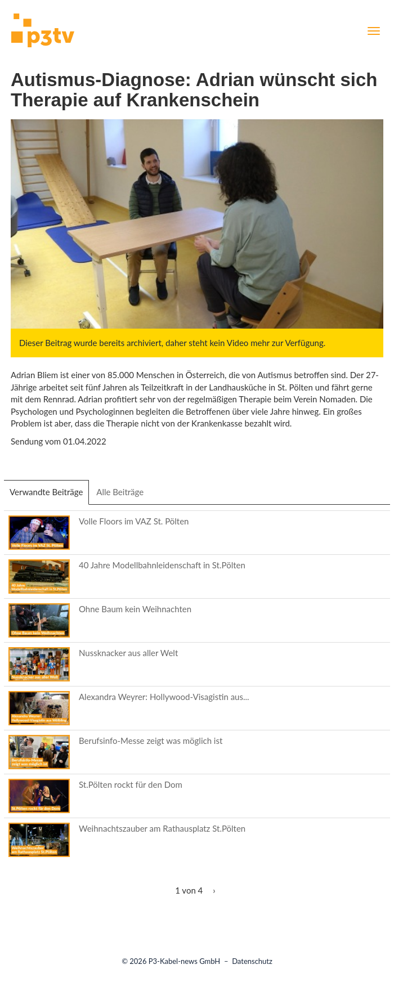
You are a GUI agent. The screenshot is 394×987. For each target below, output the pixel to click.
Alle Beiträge (120, 492)
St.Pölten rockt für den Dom (130, 784)
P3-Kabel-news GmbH (185, 961)
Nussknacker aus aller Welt (128, 653)
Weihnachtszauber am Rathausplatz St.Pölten (162, 828)
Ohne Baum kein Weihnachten (135, 609)
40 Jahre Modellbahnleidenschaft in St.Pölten (162, 565)
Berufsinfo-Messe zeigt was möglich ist (150, 740)
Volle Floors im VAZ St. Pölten (134, 521)
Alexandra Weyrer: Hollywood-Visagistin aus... (164, 697)
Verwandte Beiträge (49, 495)
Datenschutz (252, 961)
